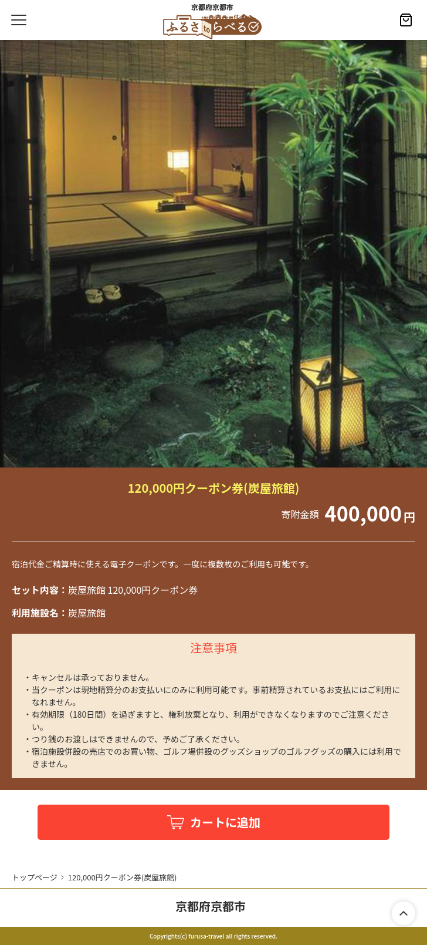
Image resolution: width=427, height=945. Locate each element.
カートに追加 (225, 821)
